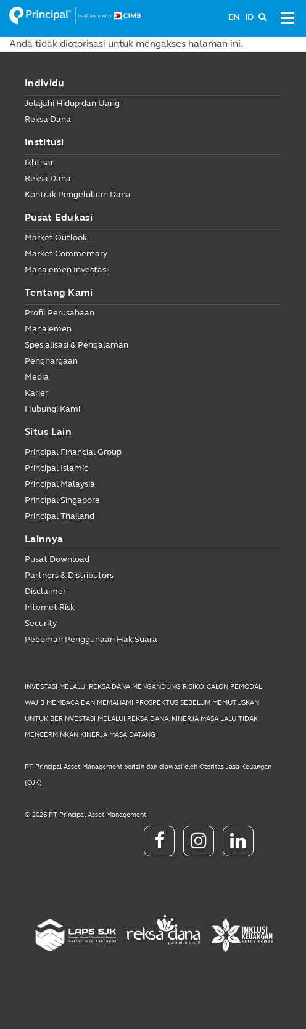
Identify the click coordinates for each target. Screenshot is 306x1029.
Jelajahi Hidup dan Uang (72, 103)
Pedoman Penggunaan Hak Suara (91, 639)
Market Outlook (56, 237)
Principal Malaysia (60, 484)
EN (234, 17)
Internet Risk (50, 607)
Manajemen (48, 328)
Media (37, 377)
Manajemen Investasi (66, 269)
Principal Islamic (56, 468)
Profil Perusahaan (59, 312)
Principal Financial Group (73, 452)
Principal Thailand (59, 516)
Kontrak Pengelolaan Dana (78, 194)
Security (41, 623)
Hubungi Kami (52, 409)
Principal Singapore (62, 500)
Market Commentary (66, 253)
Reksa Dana (48, 119)
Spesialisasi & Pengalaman (76, 345)
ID (249, 17)
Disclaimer (45, 591)
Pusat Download (57, 559)
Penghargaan (51, 361)
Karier (36, 393)
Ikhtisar (39, 162)
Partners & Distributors (69, 575)
